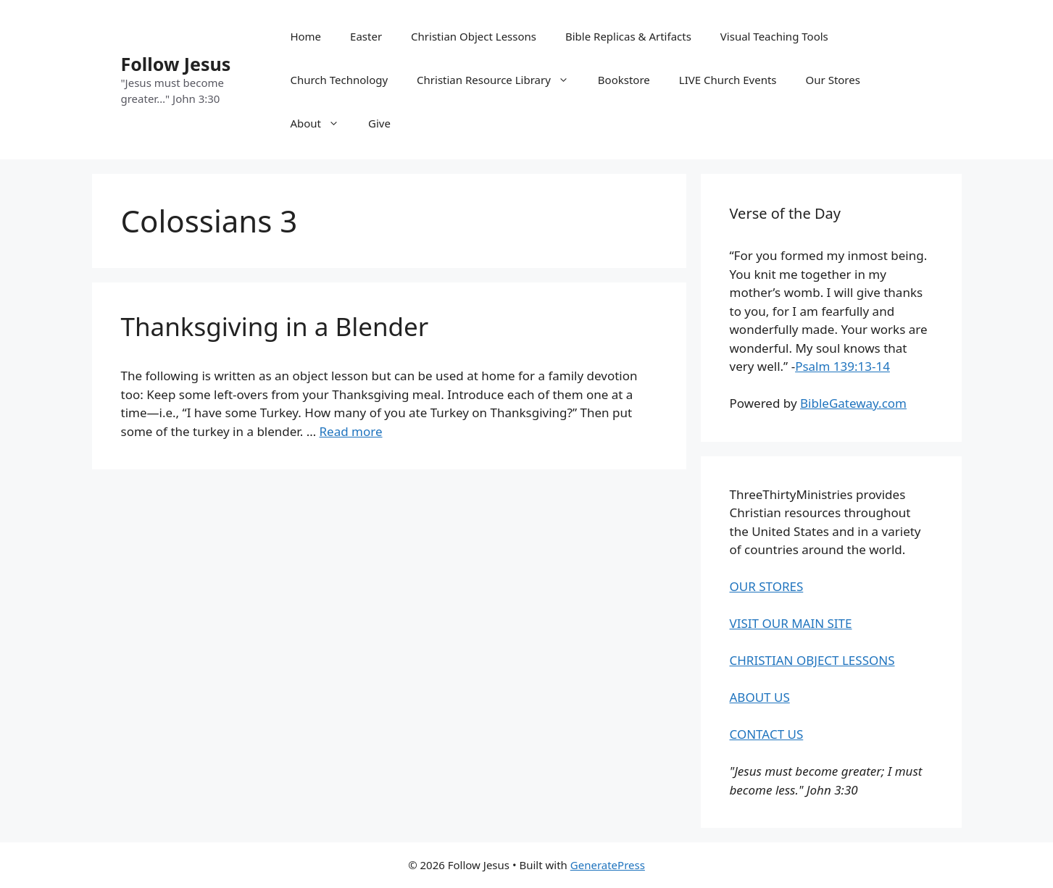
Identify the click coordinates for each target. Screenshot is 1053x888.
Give (379, 123)
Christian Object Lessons (473, 36)
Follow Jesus (176, 63)
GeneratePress (607, 865)
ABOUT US (760, 697)
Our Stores (833, 79)
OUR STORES (767, 586)
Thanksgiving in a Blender (275, 326)
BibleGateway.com (853, 403)
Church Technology (339, 79)
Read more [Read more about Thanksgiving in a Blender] (351, 431)
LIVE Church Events (728, 79)
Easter (366, 36)
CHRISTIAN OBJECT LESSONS (812, 660)
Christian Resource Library (500, 79)
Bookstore (624, 79)
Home (305, 36)
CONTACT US (767, 734)
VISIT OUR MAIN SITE (791, 623)
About (322, 123)
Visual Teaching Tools (774, 36)
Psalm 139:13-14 (842, 366)
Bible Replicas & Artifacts (628, 36)
